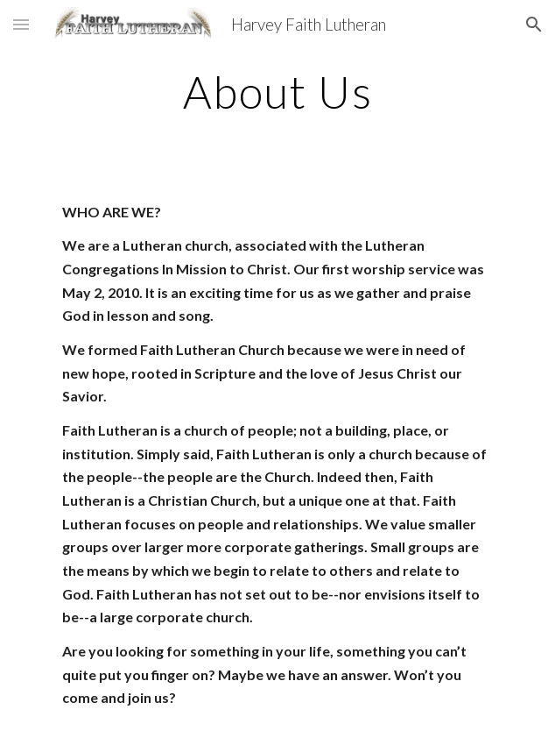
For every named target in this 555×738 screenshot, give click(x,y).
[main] (277, 92)
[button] (21, 24)
